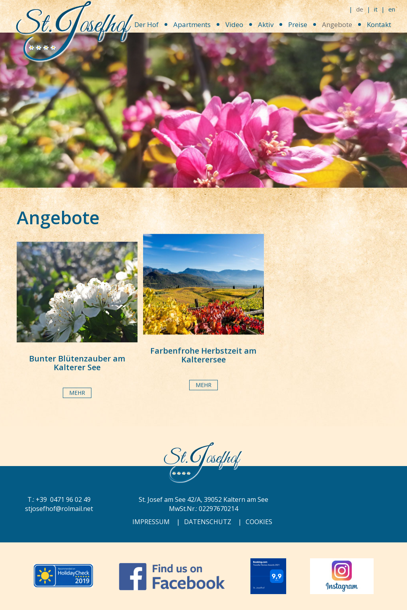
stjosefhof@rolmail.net (59, 508)
